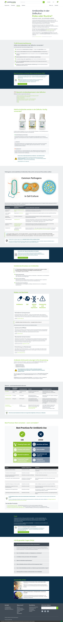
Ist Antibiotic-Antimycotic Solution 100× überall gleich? (26, 556)
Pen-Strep (7, 391)
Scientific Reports (20, 318)
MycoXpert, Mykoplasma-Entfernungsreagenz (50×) (16, 507)
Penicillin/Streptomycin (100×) (12, 505)
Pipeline (23, 5)
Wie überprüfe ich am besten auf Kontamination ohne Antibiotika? (28, 571)
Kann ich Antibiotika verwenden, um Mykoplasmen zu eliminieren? (28, 553)
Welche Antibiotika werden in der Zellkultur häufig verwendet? (28, 95)
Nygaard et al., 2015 (25, 343)
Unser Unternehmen (20, 608)
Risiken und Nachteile (21, 97)
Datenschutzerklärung (32, 608)
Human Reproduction (21, 352)
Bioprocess (7, 5)
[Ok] (61, 621)
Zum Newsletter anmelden (23, 257)
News (18, 612)
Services (18, 5)
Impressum (30, 611)
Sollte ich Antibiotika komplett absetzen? (23, 560)
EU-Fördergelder (31, 609)
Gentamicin (21, 213)
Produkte (13, 5)
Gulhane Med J (19, 333)
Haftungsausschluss (32, 610)
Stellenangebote (19, 613)
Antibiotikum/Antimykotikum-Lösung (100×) (14, 506)
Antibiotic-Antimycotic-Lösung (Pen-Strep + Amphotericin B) (18, 224)
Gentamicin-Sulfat (8, 395)
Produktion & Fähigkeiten (20, 609)
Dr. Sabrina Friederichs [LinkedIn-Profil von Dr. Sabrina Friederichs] (38, 36)
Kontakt (56, 5)
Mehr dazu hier (16, 230)
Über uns (51, 5)
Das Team (18, 611)
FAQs (18, 102)
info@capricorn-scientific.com (9, 609)
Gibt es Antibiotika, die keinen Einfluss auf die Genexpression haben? (28, 564)
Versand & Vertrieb (19, 610)
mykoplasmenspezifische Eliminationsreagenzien (42, 229)
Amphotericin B (17, 219)
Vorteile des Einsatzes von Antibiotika (23, 96)
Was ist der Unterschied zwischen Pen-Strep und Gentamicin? (27, 544)
